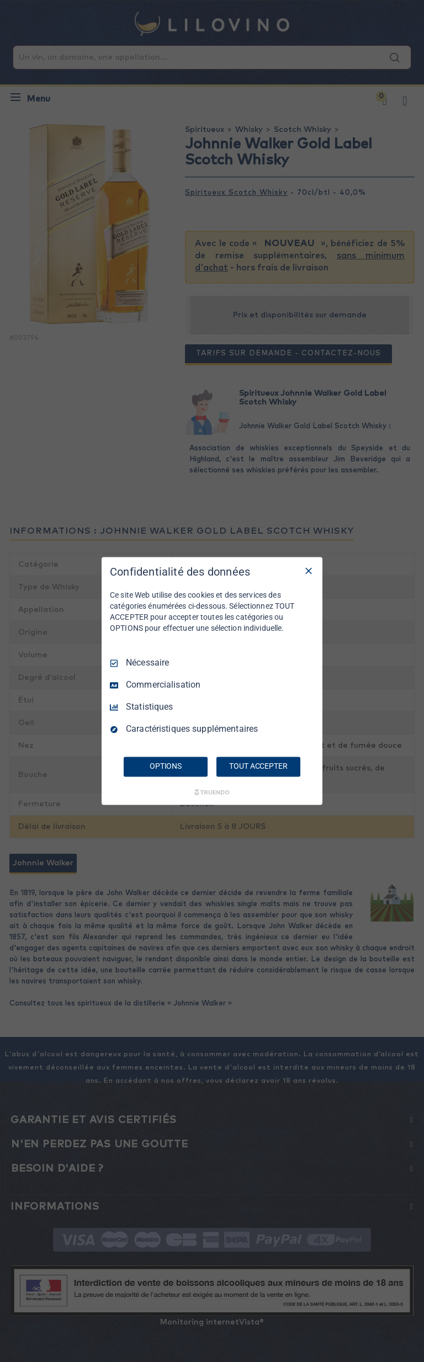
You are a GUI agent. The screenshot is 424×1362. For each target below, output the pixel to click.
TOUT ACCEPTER (258, 766)
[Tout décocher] (308, 570)
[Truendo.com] (212, 792)
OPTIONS (166, 766)
